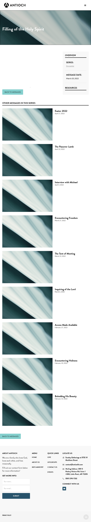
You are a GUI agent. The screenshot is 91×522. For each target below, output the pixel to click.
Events (50, 472)
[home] (14, 5)
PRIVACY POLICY (6, 515)
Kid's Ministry (37, 467)
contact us (52, 467)
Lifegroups (52, 462)
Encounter (70, 66)
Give (49, 457)
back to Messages (13, 92)
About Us (36, 462)
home (34, 457)
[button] (85, 5)
